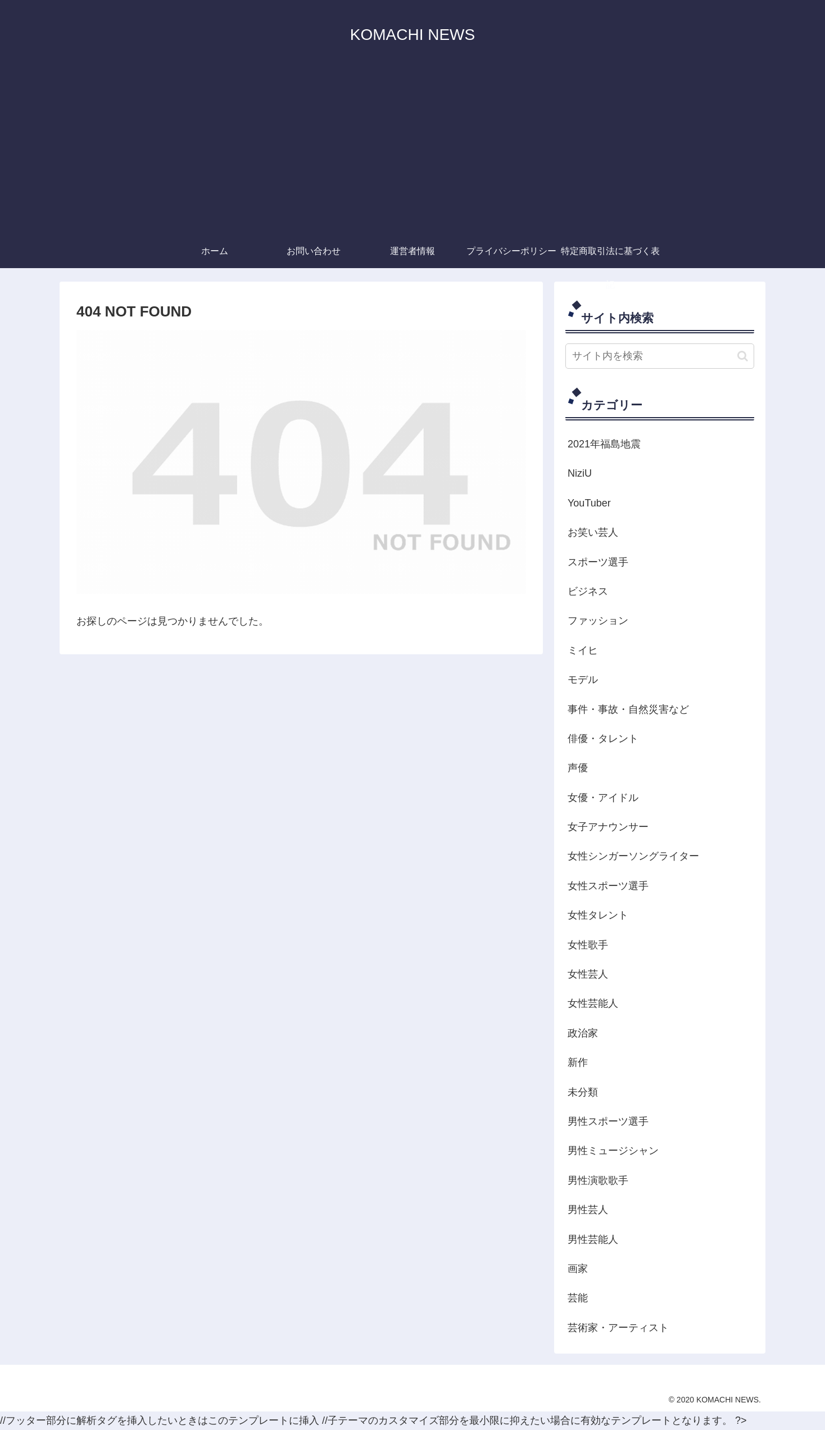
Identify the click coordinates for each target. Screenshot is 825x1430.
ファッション (598, 620)
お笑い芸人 (593, 532)
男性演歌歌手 (598, 1180)
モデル (583, 679)
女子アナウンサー (608, 826)
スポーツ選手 (598, 562)
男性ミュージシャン (613, 1150)
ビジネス (588, 591)
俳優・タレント (603, 738)
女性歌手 (588, 945)
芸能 (578, 1298)
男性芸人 (588, 1209)
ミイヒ (583, 650)
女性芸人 (588, 974)
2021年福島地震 (604, 444)
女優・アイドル (603, 797)
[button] (743, 356)
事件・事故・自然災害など (628, 709)
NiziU (580, 473)
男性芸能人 (593, 1239)
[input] (659, 356)
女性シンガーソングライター (633, 856)
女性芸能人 (593, 1003)
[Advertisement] (412, 150)
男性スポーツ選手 (608, 1121)
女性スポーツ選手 (608, 886)
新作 (578, 1062)
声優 (578, 767)
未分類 (583, 1092)
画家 (578, 1268)
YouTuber (589, 503)
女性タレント (598, 915)
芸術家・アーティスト (618, 1327)
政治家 (583, 1033)
